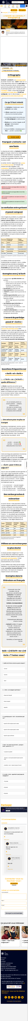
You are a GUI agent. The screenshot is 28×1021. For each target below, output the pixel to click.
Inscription (18, 1001)
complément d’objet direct (9, 92)
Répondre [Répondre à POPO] (10, 869)
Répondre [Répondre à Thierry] (8, 854)
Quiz (5, 5)
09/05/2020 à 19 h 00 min (16, 844)
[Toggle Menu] (1, 6)
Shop (17, 5)
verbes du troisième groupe (13, 164)
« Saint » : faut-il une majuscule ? (7, 941)
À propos (3, 958)
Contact (3, 961)
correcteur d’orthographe (9, 558)
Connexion (10, 1001)
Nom (2, 900)
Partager (6, 805)
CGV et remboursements (8, 968)
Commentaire (4, 892)
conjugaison (5, 168)
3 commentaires (22, 26)
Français (5, 12)
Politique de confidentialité (8, 966)
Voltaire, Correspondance (14, 603)
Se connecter (14, 883)
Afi (24, 983)
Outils (13, 5)
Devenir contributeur (7, 963)
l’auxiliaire (4, 90)
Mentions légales (6, 965)
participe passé (21, 80)
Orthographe (13, 12)
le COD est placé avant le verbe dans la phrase (13, 95)
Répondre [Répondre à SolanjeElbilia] (6, 839)
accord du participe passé (10, 328)
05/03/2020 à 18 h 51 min (13, 829)
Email (3, 905)
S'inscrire (14, 885)
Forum (3, 959)
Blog (9, 5)
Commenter (4, 822)
